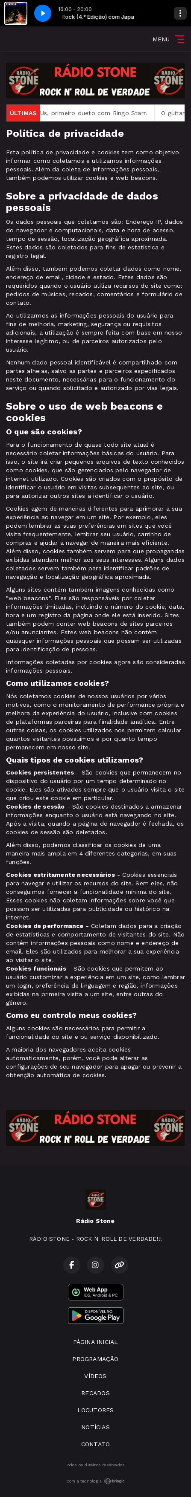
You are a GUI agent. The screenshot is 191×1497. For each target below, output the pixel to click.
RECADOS (95, 1393)
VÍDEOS (95, 1376)
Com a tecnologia (95, 1481)
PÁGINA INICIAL (95, 1341)
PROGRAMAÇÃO (95, 1358)
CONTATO (95, 1444)
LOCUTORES (95, 1410)
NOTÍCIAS (95, 1427)
